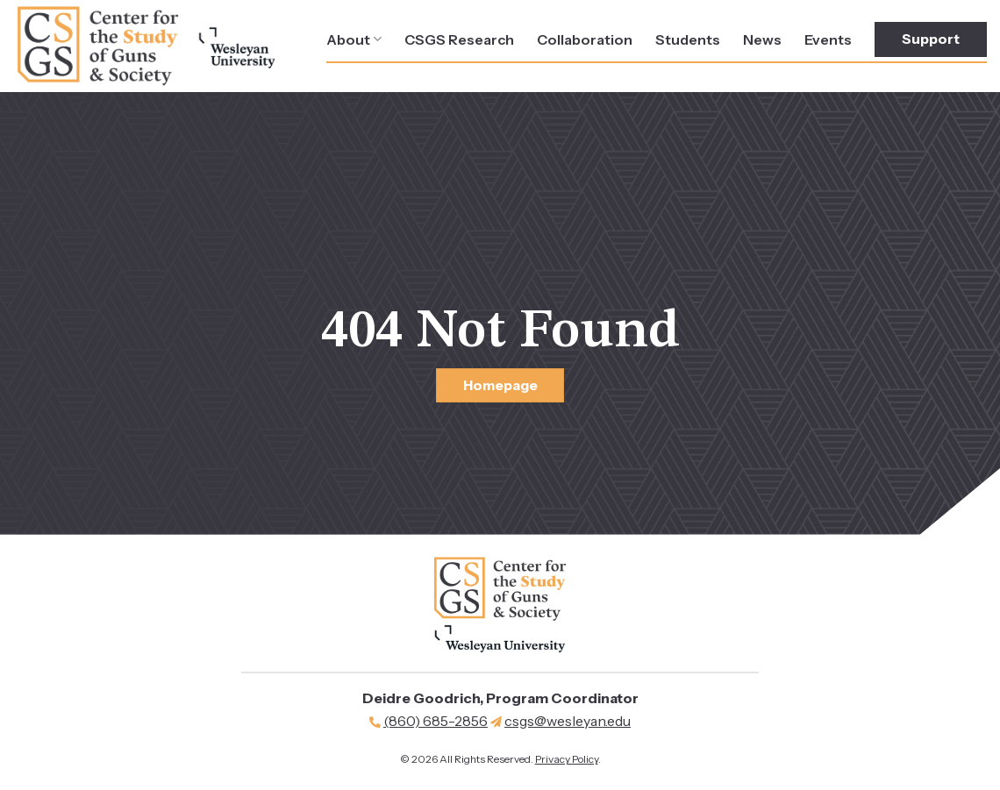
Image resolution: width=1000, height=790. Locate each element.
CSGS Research (459, 39)
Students (687, 39)
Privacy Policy (566, 758)
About (354, 39)
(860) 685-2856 (435, 721)
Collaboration (584, 39)
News (762, 39)
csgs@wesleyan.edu (567, 721)
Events (828, 39)
